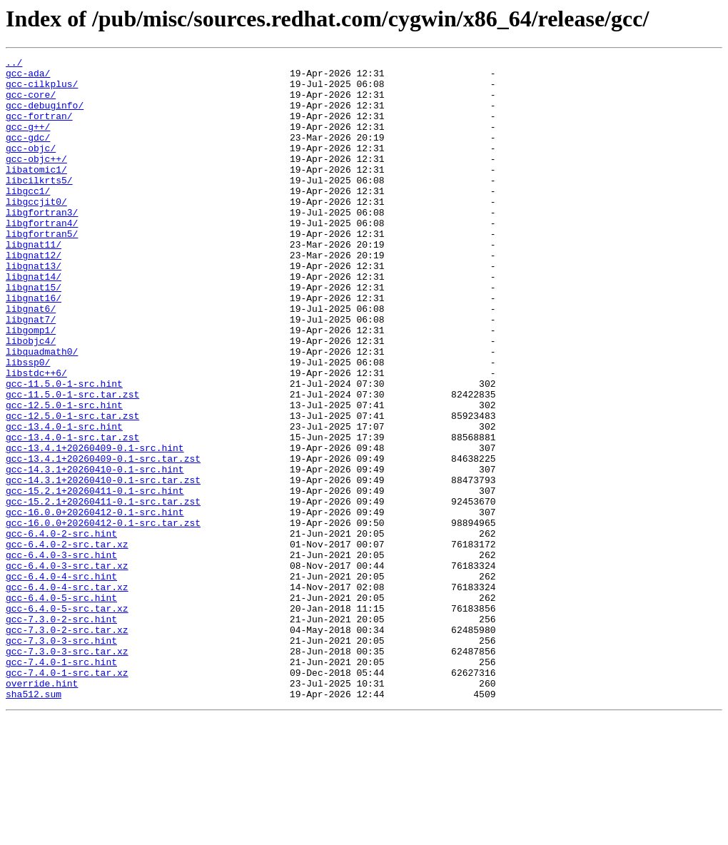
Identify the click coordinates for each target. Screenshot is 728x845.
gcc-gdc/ (28, 154)
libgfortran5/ (42, 269)
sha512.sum (33, 822)
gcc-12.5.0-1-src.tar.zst (72, 488)
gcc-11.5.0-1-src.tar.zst (72, 462)
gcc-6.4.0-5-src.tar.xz (67, 719)
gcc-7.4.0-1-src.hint (61, 783)
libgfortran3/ (42, 244)
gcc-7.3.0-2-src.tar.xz (67, 745)
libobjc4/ (31, 398)
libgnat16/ (33, 346)
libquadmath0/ (42, 411)
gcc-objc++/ (36, 179)
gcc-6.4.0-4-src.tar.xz (67, 693)
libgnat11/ (33, 282)
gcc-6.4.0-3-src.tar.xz (67, 668)
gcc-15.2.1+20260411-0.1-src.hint (95, 578)
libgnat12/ (33, 295)
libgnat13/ (33, 308)
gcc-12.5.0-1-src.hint (64, 475)
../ (14, 64)
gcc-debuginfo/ (45, 115)
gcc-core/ (31, 102)
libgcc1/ (28, 218)
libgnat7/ (31, 372)
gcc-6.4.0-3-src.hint (61, 655)
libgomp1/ (31, 385)
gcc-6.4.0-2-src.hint (61, 629)
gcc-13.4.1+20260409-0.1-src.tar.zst (103, 539)
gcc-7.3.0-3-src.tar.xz (67, 770)
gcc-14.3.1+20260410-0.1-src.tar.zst (103, 565)
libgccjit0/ (36, 231)
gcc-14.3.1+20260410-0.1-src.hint (95, 552)
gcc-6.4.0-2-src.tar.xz (67, 642)
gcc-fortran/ (39, 128)
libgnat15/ (33, 334)
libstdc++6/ (36, 436)
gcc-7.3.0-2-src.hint (61, 732)
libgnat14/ (33, 321)
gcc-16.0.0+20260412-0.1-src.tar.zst (103, 616)
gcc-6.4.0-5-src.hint (61, 706)
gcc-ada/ (28, 77)
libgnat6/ (31, 359)
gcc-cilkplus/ (42, 90)
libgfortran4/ (42, 257)
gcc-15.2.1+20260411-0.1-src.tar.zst (103, 591)
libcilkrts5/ (39, 205)
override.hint (42, 809)
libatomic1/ (36, 192)
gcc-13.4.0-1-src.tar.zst (72, 513)
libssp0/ (28, 424)
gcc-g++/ (28, 141)
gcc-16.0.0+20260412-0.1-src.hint (95, 603)
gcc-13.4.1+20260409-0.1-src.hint (95, 526)
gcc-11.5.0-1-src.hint (64, 449)
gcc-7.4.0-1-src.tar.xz (67, 796)
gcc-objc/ (31, 167)
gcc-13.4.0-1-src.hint (64, 501)
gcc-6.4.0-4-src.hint (61, 680)
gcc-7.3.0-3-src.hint (61, 758)
